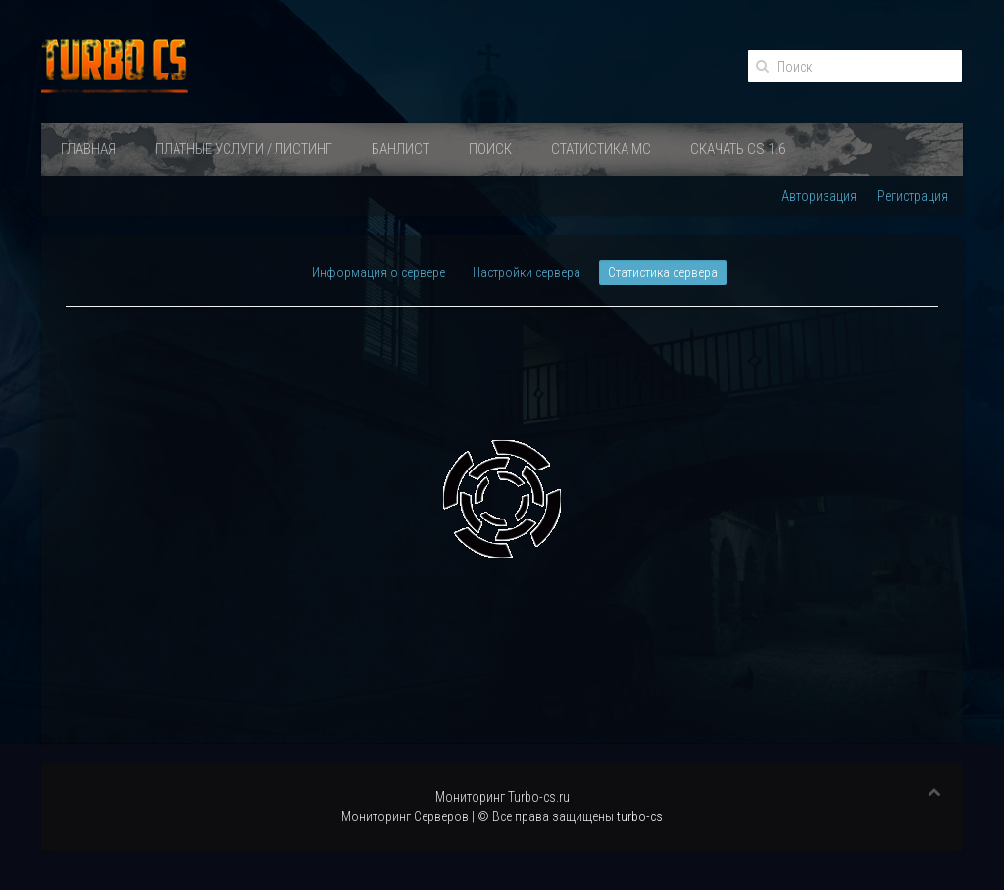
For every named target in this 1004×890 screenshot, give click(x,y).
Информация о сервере (378, 272)
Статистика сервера (663, 272)
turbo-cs (640, 816)
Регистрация (913, 196)
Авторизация (819, 196)
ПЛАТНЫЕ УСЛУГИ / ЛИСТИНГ (243, 149)
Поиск (490, 149)
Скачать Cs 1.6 (737, 149)
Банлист (400, 149)
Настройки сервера (526, 272)
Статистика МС (601, 149)
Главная (88, 149)
